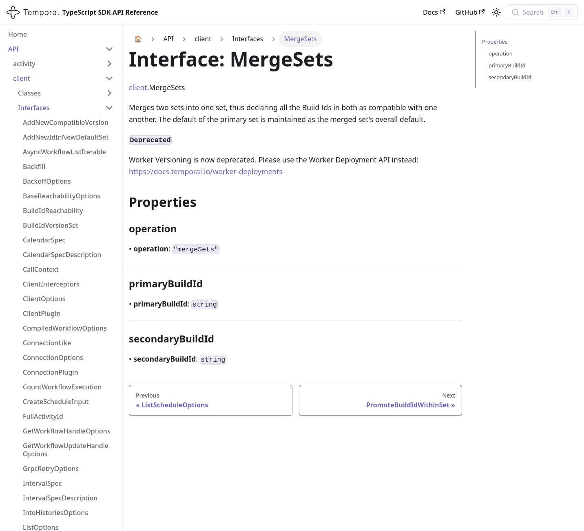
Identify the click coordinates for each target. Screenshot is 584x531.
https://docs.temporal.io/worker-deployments (206, 171)
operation (501, 53)
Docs (434, 12)
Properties (494, 41)
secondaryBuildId (510, 77)
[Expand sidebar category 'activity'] (109, 63)
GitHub (469, 12)
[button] (65, 93)
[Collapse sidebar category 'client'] (109, 78)
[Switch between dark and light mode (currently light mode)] (496, 12)
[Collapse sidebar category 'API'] (109, 49)
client (138, 87)
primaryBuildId (507, 65)
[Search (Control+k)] (542, 12)
